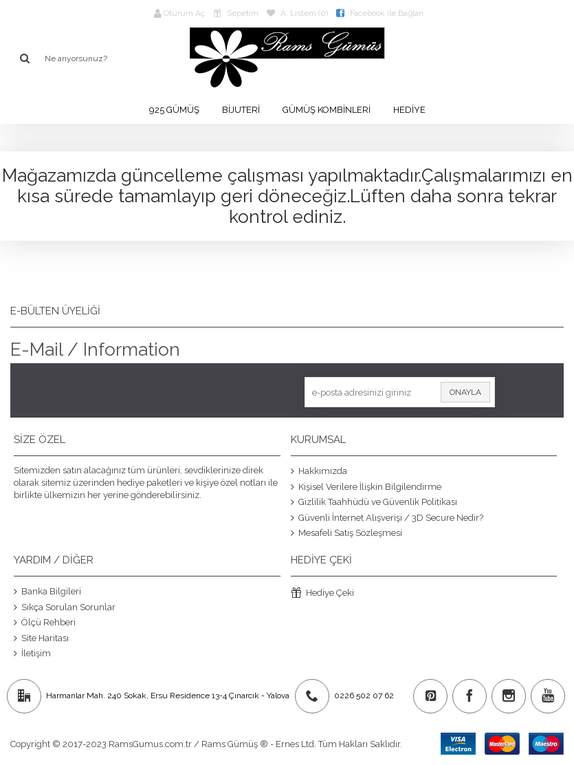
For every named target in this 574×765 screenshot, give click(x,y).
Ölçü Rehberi (45, 622)
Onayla (465, 392)
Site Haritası (41, 637)
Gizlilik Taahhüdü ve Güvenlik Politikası (374, 502)
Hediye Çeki (322, 593)
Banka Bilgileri (47, 591)
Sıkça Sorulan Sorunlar (64, 606)
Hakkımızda (319, 471)
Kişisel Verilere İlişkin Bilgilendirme (366, 486)
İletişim (32, 653)
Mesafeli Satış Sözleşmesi (346, 533)
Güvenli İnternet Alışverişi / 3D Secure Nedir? (387, 517)
